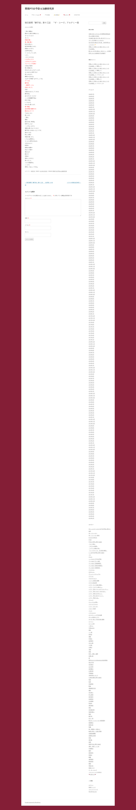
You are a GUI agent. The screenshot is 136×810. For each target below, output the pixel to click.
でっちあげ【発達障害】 (95, 563)
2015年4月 (91, 385)
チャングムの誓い (93, 602)
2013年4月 (91, 436)
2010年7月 (91, 507)
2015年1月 (91, 391)
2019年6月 (91, 277)
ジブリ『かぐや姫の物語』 (96, 585)
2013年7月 (91, 430)
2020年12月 (92, 238)
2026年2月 (91, 105)
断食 (90, 686)
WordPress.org (93, 791)
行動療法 (91, 748)
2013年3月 (91, 438)
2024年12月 (92, 135)
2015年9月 (91, 374)
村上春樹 (91, 695)
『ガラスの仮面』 (93, 546)
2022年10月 (92, 191)
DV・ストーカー (93, 533)
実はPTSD (91, 662)
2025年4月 (91, 126)
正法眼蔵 (91, 701)
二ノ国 (90, 632)
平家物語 (91, 673)
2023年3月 (91, 180)
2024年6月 (91, 148)
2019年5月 (91, 279)
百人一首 (91, 718)
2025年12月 (92, 109)
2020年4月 (91, 255)
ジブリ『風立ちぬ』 (94, 598)
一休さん (91, 626)
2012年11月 (92, 447)
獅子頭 (33, 171)
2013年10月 (92, 423)
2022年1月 (91, 210)
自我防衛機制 (92, 733)
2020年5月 (91, 253)
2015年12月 (92, 367)
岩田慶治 (91, 669)
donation (77, 15)
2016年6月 (91, 354)
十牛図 (90, 645)
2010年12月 (92, 497)
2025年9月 (91, 116)
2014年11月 (92, 395)
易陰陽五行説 (92, 688)
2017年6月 (91, 329)
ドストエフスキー (93, 604)
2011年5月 (91, 486)
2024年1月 (91, 159)
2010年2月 (91, 518)
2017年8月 (91, 324)
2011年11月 (92, 473)
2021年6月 (91, 225)
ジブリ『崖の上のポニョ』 (96, 593)
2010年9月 (91, 503)
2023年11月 (92, 163)
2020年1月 (91, 262)
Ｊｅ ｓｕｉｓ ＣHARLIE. (95, 772)
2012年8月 (91, 453)
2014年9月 (91, 400)
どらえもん (91, 570)
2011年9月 (91, 477)
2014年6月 (91, 406)
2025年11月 (92, 111)
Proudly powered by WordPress (33, 802)
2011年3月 (91, 490)
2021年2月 (91, 234)
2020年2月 (91, 260)
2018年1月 (91, 314)
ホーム (26, 15)
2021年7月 (91, 223)
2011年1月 (91, 494)
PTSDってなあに (36, 15)
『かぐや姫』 (92, 544)
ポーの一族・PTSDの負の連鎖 (96, 619)
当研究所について (93, 675)
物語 (90, 714)
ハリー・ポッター (93, 606)
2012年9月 (91, 451)
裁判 (90, 751)
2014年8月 (91, 402)
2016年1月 (91, 365)
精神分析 (91, 725)
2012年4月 (91, 462)
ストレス (91, 600)
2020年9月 (91, 245)
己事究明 (91, 671)
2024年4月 (91, 152)
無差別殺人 (91, 712)
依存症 (90, 634)
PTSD (90, 540)
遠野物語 (91, 759)
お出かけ (67, 15)
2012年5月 (91, 460)
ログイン (91, 785)
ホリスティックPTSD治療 (95, 615)
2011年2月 (91, 492)
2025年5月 (91, 124)
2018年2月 (91, 311)
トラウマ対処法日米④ (74, 182)
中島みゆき (91, 628)
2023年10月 (92, 165)
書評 (90, 690)
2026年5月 (91, 98)
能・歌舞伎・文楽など (94, 729)
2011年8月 (91, 479)
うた (90, 555)
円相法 (90, 639)
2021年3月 (91, 232)
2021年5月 (91, 227)
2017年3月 (91, 335)
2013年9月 (91, 425)
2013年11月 (92, 421)
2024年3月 (91, 154)
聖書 (90, 727)
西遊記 (90, 755)
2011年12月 (92, 471)
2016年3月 (91, 361)
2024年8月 (91, 143)
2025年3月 (91, 128)
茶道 (90, 738)
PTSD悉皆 (47, 15)
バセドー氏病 (92, 608)
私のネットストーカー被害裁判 (97, 720)
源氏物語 (91, 705)
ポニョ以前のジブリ (94, 617)
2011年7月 (91, 481)
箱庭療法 (91, 723)
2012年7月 (91, 456)
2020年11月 (92, 240)
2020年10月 (92, 243)
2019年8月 (91, 273)
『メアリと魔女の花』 (94, 548)
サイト (27, 232)
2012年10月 (92, 449)
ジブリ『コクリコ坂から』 (96, 587)
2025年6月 (91, 122)
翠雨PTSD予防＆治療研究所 (39, 8)
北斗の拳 (91, 643)
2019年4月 (91, 281)
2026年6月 (91, 96)
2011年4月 (91, 488)
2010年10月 (92, 501)
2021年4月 (91, 230)
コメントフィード (93, 789)
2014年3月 (91, 413)
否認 (90, 649)
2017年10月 (92, 320)
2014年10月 (92, 397)
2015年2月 (91, 389)
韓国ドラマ (91, 768)
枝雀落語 (91, 699)
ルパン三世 (91, 624)
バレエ (90, 611)
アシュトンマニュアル (94, 574)
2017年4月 (91, 333)
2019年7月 (91, 275)
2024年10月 (92, 139)
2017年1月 (91, 339)
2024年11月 (92, 137)
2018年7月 (91, 301)
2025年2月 (91, 131)
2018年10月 (92, 294)
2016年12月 (92, 342)
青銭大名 (91, 766)
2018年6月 (91, 303)
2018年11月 (92, 292)
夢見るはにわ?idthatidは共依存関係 (98, 660)
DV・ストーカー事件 (94, 535)
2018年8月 (91, 298)
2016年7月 (91, 352)
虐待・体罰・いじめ (94, 746)
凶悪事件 (91, 641)
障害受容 (91, 761)
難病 (90, 763)
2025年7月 (91, 120)
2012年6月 (91, 458)
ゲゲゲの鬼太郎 (93, 583)
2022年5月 (91, 202)
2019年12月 (92, 264)
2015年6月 (91, 380)
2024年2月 (91, 156)
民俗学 (90, 703)
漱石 (90, 707)
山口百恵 (91, 667)
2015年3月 (91, 387)
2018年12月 (92, 290)
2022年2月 (91, 208)
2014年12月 (92, 393)
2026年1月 (91, 107)
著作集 (90, 740)
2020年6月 (91, 251)
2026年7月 (91, 94)
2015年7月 (91, 378)
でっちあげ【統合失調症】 (96, 565)
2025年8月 (91, 118)
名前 (27, 218)
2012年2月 (91, 466)
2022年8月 (91, 195)
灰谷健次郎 (91, 710)
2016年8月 (91, 350)
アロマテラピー (93, 578)
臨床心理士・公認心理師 (95, 731)
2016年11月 (92, 344)
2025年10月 (92, 113)
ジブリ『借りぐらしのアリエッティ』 (99, 589)
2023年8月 (91, 169)
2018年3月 (91, 309)
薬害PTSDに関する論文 (95, 744)
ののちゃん (91, 572)
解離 (90, 757)
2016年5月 (91, 357)
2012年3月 (91, 464)
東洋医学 (91, 697)
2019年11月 (92, 266)
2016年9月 (91, 348)
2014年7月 (91, 404)
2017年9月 (91, 322)
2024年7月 (91, 146)
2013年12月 (92, 419)
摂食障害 (91, 684)
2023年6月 (91, 174)
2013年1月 (91, 443)
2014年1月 (91, 417)
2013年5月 (91, 434)
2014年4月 (91, 410)
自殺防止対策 (92, 735)
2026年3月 (91, 103)
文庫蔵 (56, 15)
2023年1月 (91, 184)
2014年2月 (91, 415)
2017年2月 (91, 337)
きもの (90, 557)
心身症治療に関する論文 (95, 677)
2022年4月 (91, 204)
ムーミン (91, 621)
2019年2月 (91, 286)
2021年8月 (91, 221)
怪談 (90, 679)
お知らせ (92, 774)
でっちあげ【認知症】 (94, 568)
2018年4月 (91, 307)
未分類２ (91, 692)
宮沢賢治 (91, 664)
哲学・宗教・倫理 (93, 654)
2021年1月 (91, 236)
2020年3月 (91, 258)
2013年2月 (91, 441)
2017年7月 (91, 326)
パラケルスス (92, 613)
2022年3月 (91, 206)
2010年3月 (91, 516)
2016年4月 (91, 359)
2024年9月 (91, 141)
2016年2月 (91, 363)
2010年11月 (92, 499)
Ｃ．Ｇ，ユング (93, 770)
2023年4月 (91, 178)
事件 (90, 630)
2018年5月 (91, 305)
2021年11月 (92, 215)
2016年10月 (92, 346)
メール (27, 225)
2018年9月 (91, 296)
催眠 (90, 636)
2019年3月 (91, 283)
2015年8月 (91, 376)
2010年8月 (91, 505)
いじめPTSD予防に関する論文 (96, 552)
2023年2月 (91, 182)
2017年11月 (92, 318)
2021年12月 (92, 212)
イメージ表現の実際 (94, 580)
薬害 (90, 742)
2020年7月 (91, 249)
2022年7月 (91, 197)
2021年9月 (91, 219)
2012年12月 (92, 445)
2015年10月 (92, 372)
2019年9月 (91, 270)
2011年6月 (91, 484)
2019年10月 (92, 268)
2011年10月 (92, 475)
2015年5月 (91, 382)
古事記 (90, 647)
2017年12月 (92, 316)
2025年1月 (91, 133)
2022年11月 (92, 189)
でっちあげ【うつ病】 (94, 561)
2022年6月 (91, 199)
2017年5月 (91, 331)
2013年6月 (91, 432)
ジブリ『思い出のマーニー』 (96, 596)
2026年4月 (91, 100)
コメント (28, 198)
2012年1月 (91, 469)
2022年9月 (91, 193)
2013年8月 (91, 428)
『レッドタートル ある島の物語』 (98, 550)
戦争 (90, 682)
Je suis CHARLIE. (93, 537)
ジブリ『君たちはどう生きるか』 (97, 591)
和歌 (90, 652)
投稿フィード (92, 787)
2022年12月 (92, 187)
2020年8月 (91, 247)
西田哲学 (91, 753)
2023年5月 (91, 176)
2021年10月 (92, 217)
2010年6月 (91, 509)
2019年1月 (91, 288)
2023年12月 (92, 161)
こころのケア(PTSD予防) (95, 559)
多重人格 (91, 656)
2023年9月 (91, 167)
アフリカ (91, 576)
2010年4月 (91, 514)
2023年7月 (91, 171)
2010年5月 (91, 512)
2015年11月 (92, 370)
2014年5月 (91, 408)
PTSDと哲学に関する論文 (95, 542)
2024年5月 (91, 150)
